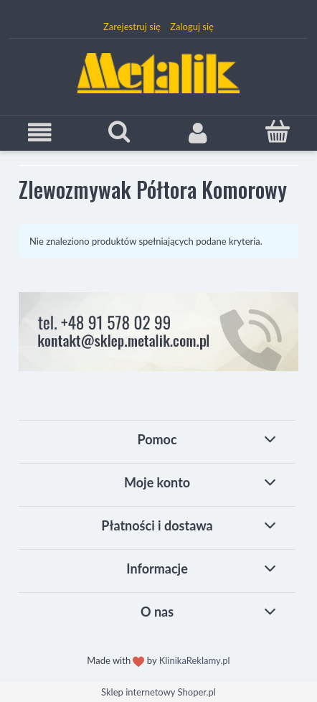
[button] (40, 132)
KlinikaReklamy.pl (194, 660)
